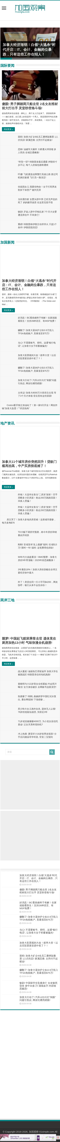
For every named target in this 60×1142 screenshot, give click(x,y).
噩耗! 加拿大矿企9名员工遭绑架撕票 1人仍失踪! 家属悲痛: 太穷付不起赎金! (39, 958)
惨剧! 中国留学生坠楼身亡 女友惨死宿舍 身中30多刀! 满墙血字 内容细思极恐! (39, 986)
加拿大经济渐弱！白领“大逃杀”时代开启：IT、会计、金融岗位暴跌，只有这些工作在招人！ (29, 49)
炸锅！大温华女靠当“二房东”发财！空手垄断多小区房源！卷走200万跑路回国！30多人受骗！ (37, 497)
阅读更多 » (8, 129)
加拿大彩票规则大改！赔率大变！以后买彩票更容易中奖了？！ (39, 944)
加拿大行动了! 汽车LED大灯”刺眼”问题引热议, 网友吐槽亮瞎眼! (38, 998)
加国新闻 (7, 242)
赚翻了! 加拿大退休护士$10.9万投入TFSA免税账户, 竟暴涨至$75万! (39, 918)
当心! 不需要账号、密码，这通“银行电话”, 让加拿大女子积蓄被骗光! (39, 931)
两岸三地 (7, 600)
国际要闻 (7, 66)
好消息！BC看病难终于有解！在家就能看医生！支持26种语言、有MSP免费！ (38, 905)
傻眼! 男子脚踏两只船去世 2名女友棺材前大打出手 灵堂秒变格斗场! (38, 891)
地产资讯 (7, 423)
